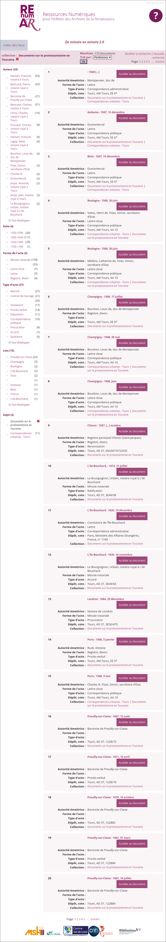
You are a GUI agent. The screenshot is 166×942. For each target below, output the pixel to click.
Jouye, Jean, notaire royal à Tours (22, 197)
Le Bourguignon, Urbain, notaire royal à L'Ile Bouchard (20, 209)
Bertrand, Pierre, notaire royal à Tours (20, 88)
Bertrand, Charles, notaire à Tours (21, 106)
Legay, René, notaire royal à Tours (19, 145)
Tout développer (19, 220)
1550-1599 (16, 233)
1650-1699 (16, 242)
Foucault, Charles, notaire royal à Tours (21, 128)
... (153, 61)
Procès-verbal (18, 310)
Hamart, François (20, 137)
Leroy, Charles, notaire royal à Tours (19, 116)
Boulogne (16, 366)
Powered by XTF (156, 2)
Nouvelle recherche (158, 56)
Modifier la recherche (138, 54)
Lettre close (17, 269)
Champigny (17, 362)
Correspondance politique (20, 321)
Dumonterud (18, 178)
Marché (14, 291)
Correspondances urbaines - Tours (21, 435)
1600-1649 (16, 237)
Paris (13, 375)
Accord (14, 332)
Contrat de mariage (22, 296)
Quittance (16, 337)
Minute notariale (20, 260)
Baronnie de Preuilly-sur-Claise (21, 98)
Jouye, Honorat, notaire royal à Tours (19, 186)
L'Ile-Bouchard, (19, 399)
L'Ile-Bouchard (19, 371)
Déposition (17, 314)
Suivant (159, 61)
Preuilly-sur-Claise (21, 357)
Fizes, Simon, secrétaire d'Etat (20, 167)
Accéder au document (132, 74)
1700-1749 (16, 246)
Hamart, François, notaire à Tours (21, 77)
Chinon (14, 394)
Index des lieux (13, 45)
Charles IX (16, 174)
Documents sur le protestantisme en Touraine (115, 98)
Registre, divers (19, 278)
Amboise (15, 385)
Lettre (14, 274)
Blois (13, 389)
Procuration (17, 327)
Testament (16, 305)
